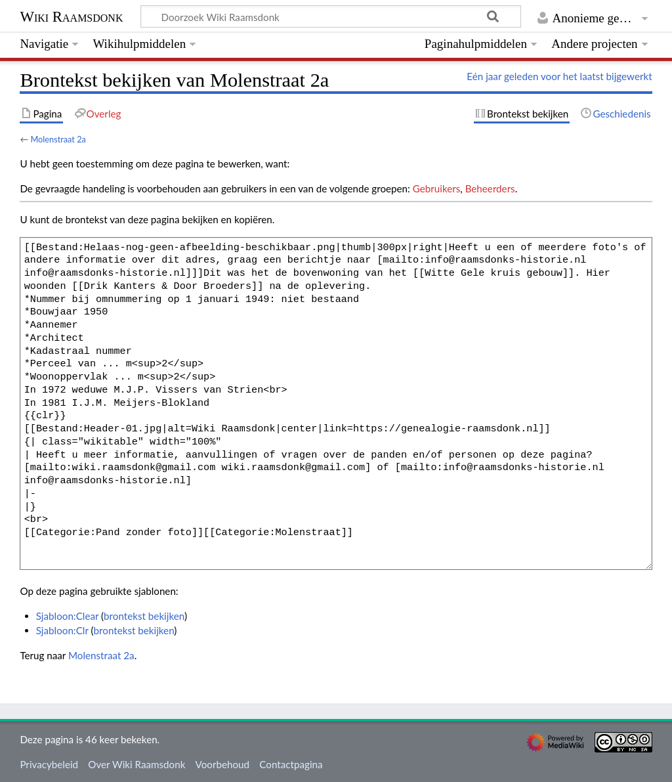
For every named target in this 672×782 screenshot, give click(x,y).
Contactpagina (290, 764)
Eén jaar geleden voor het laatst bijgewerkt (559, 76)
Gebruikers (437, 188)
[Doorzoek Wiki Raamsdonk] (330, 16)
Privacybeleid (49, 764)
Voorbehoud (222, 764)
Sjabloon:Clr (62, 630)
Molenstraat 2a (58, 139)
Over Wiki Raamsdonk (136, 764)
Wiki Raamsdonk (71, 17)
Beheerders (490, 188)
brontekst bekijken (144, 616)
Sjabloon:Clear (67, 616)
